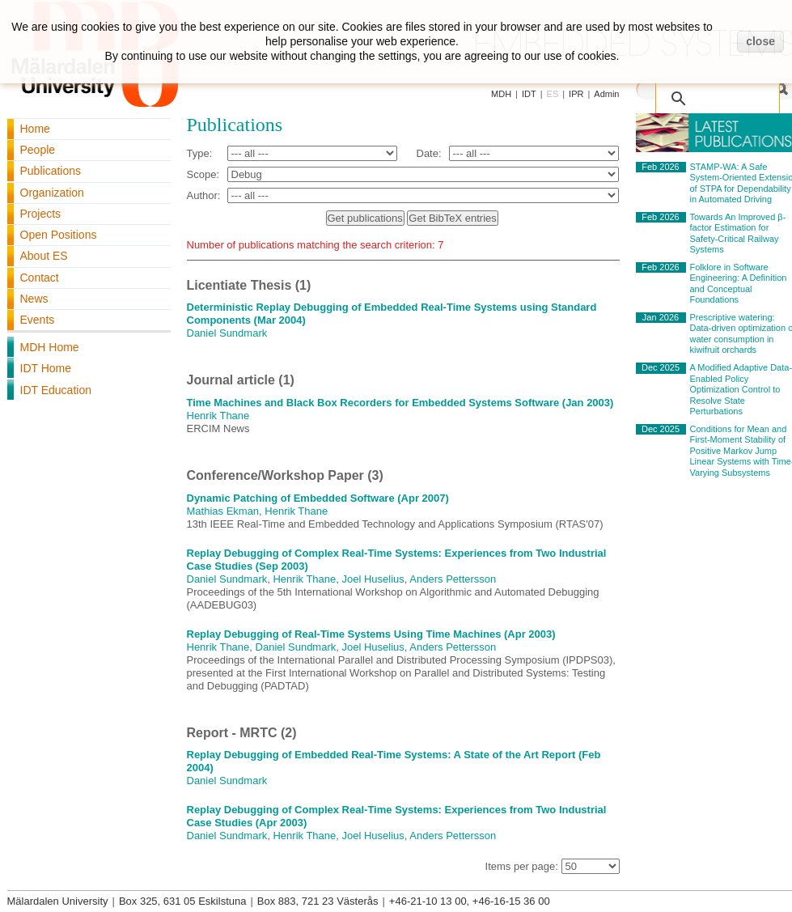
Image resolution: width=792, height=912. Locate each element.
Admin (606, 94)
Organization (52, 192)
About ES (44, 255)
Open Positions (58, 234)
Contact (39, 277)
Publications (51, 170)
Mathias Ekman (223, 511)
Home (35, 128)
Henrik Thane (218, 415)
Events (37, 319)
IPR (576, 94)
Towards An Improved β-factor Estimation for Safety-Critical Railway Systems (738, 233)
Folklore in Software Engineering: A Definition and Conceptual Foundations (738, 283)
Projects (40, 213)
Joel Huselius (373, 579)
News (34, 298)
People (38, 149)
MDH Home (49, 347)
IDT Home (46, 368)
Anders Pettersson (452, 579)
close (760, 41)
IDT (529, 94)
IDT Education (55, 390)
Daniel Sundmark (227, 333)
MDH (501, 94)
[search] (700, 90)
